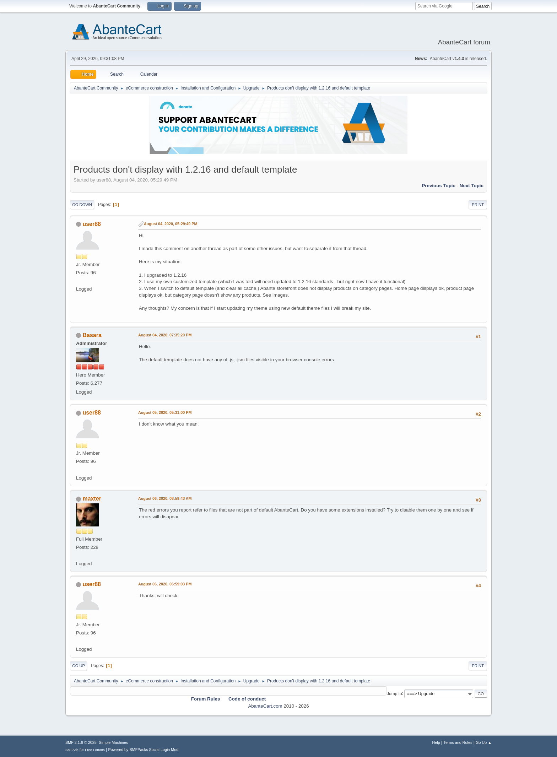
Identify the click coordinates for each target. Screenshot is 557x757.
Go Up (78, 666)
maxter (91, 499)
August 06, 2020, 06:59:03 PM (164, 584)
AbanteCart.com (265, 706)
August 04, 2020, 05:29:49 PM (170, 224)
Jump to (394, 693)
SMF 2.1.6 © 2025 (81, 742)
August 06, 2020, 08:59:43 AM (165, 498)
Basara (91, 335)
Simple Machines (113, 742)
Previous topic (438, 185)
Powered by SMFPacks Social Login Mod (143, 749)
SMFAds (72, 750)
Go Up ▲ (484, 742)
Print (478, 204)
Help (436, 742)
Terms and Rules (458, 742)
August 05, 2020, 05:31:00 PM (164, 412)
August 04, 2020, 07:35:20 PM (164, 335)
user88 (91, 224)
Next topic (471, 185)
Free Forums (95, 750)
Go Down (82, 204)
